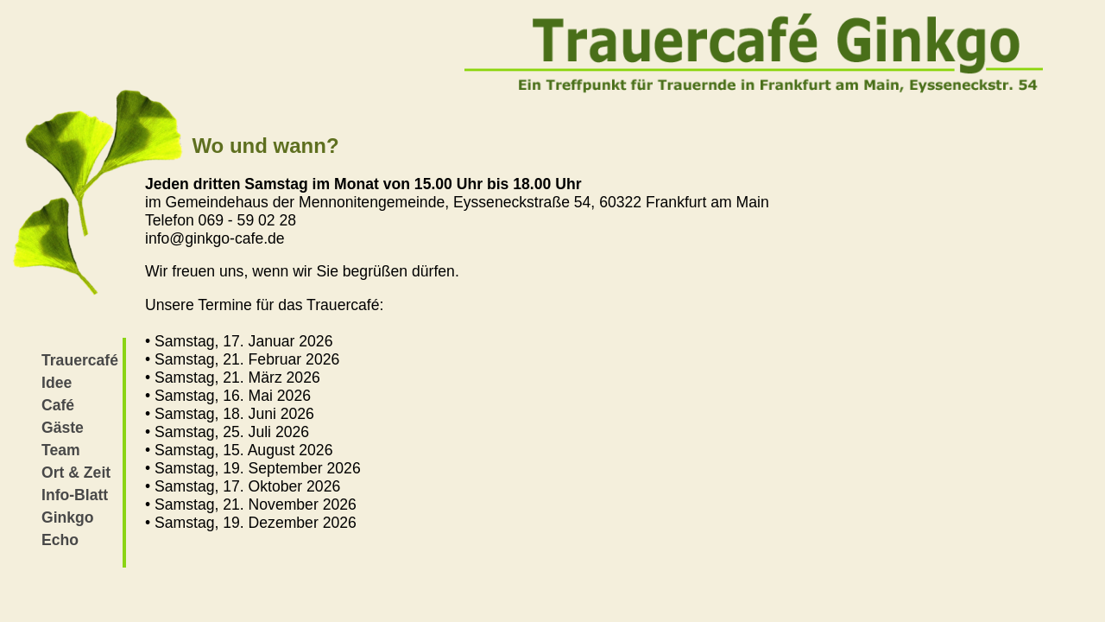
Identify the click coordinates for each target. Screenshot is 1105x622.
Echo (60, 540)
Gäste (62, 427)
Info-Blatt (74, 495)
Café (57, 405)
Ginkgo (67, 517)
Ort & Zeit (75, 472)
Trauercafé (79, 360)
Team (60, 450)
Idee (56, 382)
